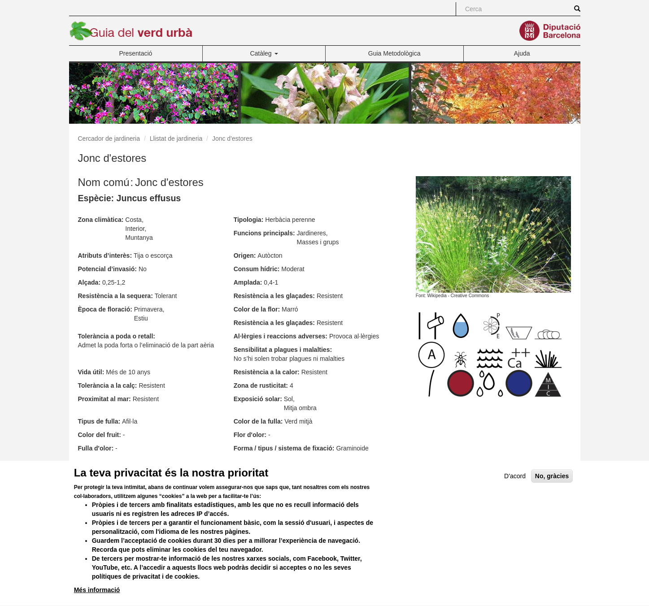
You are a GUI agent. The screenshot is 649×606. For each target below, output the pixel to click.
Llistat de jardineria (176, 138)
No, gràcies (552, 492)
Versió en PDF (547, 466)
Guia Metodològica (394, 53)
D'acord (515, 492)
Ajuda (522, 53)
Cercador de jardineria (109, 138)
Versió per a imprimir (394, 466)
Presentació (135, 53)
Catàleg (264, 53)
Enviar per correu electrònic (475, 466)
